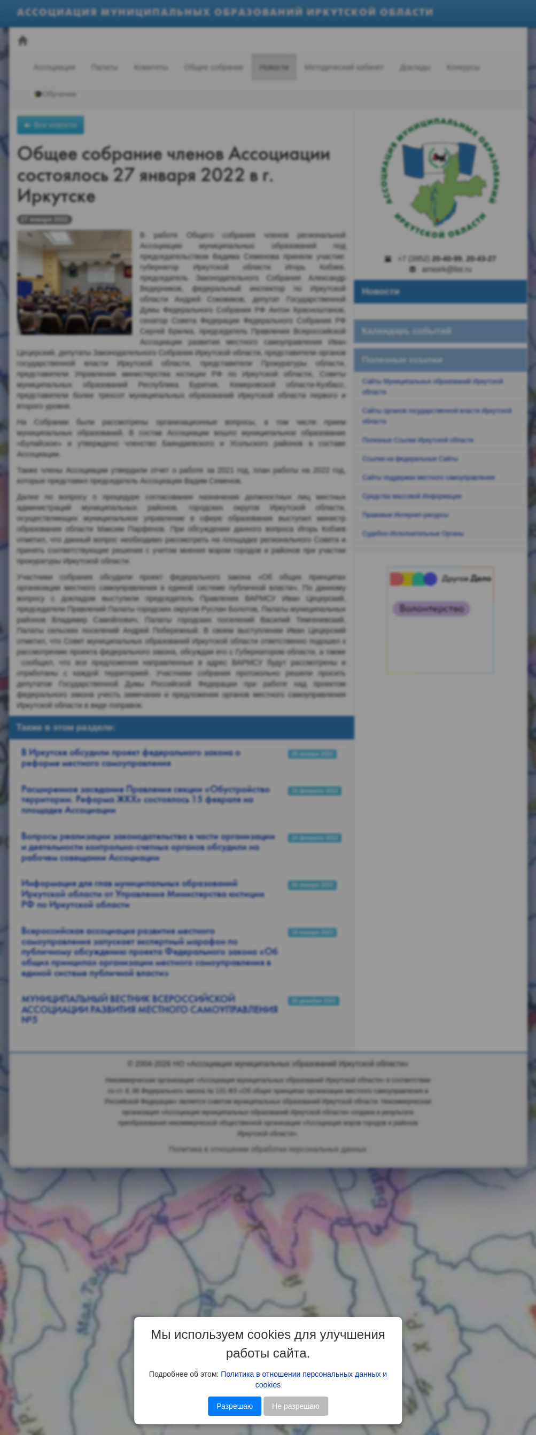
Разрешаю (234, 1406)
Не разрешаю (296, 1406)
